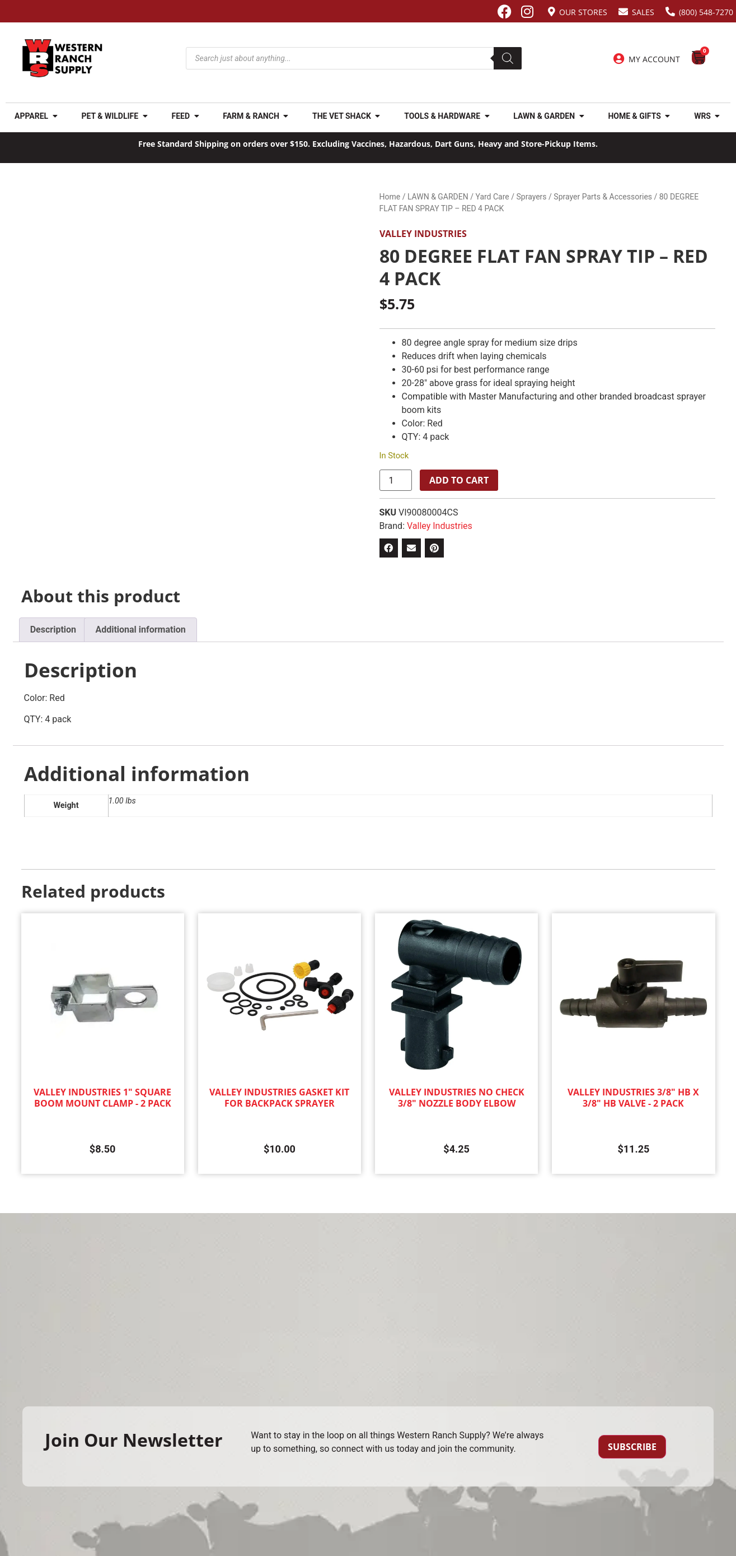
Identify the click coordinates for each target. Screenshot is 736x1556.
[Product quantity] (395, 480)
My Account (654, 59)
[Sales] (623, 11)
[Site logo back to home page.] (62, 58)
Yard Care (492, 196)
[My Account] (619, 58)
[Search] (508, 58)
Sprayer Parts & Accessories (603, 196)
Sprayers (532, 196)
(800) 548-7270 (706, 12)
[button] (389, 548)
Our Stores (583, 12)
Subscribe (632, 1447)
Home (390, 196)
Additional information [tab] (140, 629)
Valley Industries (423, 233)
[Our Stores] (551, 11)
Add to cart (459, 480)
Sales (643, 12)
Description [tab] (53, 629)
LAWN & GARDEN (437, 196)
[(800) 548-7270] (670, 11)
